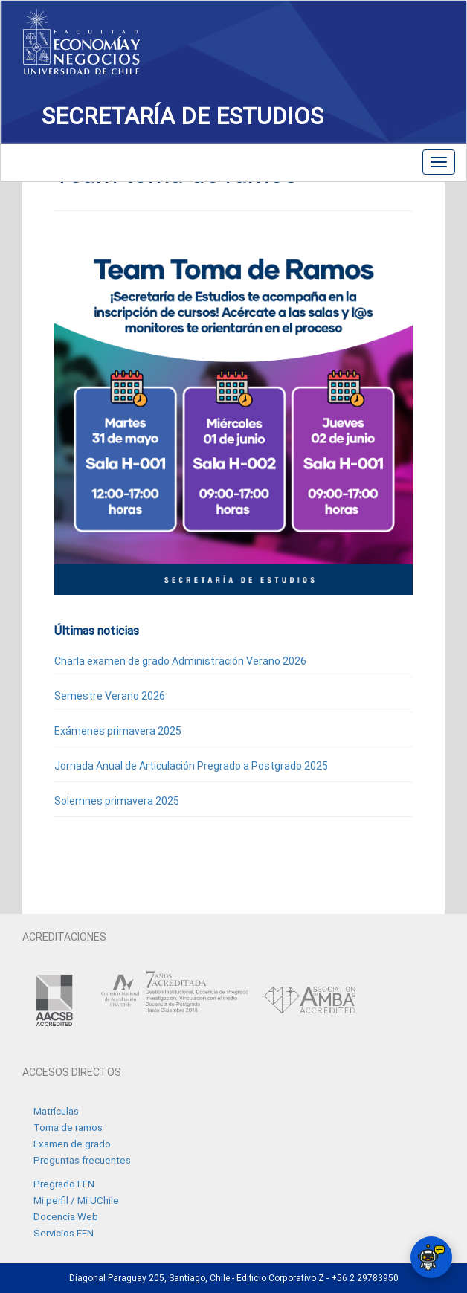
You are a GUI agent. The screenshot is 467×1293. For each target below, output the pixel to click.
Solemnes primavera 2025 (116, 801)
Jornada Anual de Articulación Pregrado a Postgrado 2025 (191, 766)
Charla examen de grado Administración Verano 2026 (180, 661)
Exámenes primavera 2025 (117, 731)
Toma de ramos (68, 1127)
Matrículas (56, 1111)
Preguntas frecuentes (82, 1160)
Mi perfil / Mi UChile (76, 1200)
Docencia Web (65, 1216)
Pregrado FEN (63, 1184)
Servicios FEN (63, 1233)
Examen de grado (72, 1143)
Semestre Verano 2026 (109, 696)
